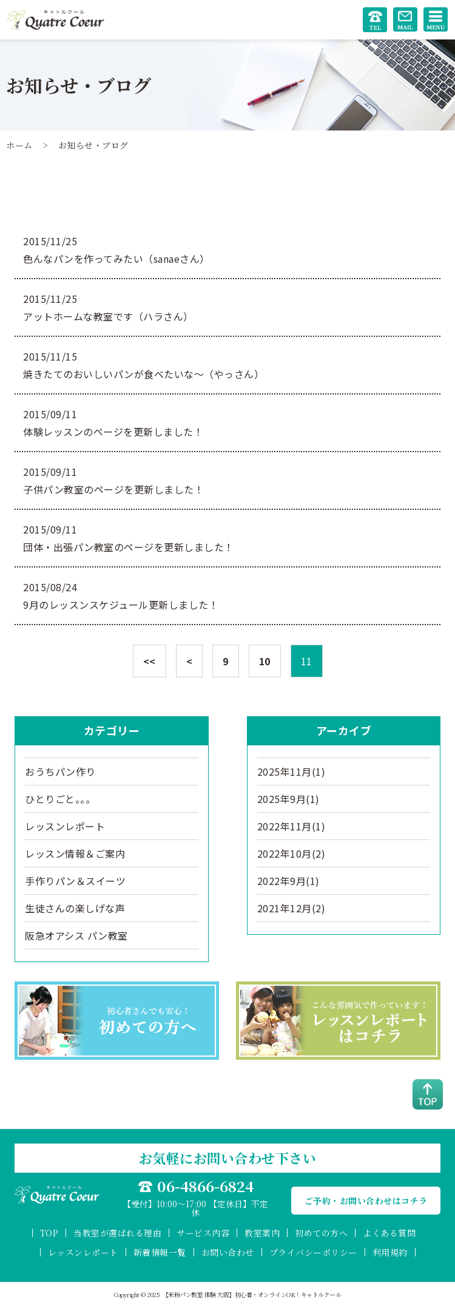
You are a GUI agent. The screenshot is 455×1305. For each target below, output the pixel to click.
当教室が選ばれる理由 (117, 1233)
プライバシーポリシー (313, 1252)
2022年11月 (291, 826)
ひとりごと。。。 (60, 798)
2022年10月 (291, 853)
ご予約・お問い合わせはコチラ (366, 1201)
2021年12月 (291, 908)
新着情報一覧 (159, 1252)
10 (265, 661)
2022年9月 (288, 880)
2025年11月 (291, 771)
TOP (49, 1233)
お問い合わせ (227, 1252)
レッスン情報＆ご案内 (75, 853)
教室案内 (262, 1233)
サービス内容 (203, 1233)
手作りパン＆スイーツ (75, 880)
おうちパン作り (60, 771)
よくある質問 (389, 1233)
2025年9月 (288, 798)
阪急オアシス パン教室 (76, 935)
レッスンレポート (65, 826)
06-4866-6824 (205, 1186)
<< (149, 661)
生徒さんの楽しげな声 (75, 908)
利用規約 (390, 1252)
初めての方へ (321, 1233)
